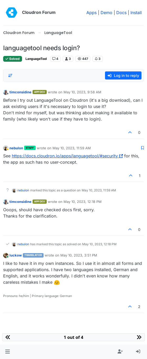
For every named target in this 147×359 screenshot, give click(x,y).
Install (136, 12)
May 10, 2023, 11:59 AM (71, 148)
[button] (7, 351)
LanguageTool (36, 59)
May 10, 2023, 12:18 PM (83, 202)
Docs (121, 12)
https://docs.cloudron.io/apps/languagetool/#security (67, 155)
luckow (15, 255)
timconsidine (20, 92)
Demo (106, 12)
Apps (91, 12)
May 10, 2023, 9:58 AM (82, 92)
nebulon (16, 148)
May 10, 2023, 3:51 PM (78, 255)
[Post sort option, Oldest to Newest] (10, 75)
